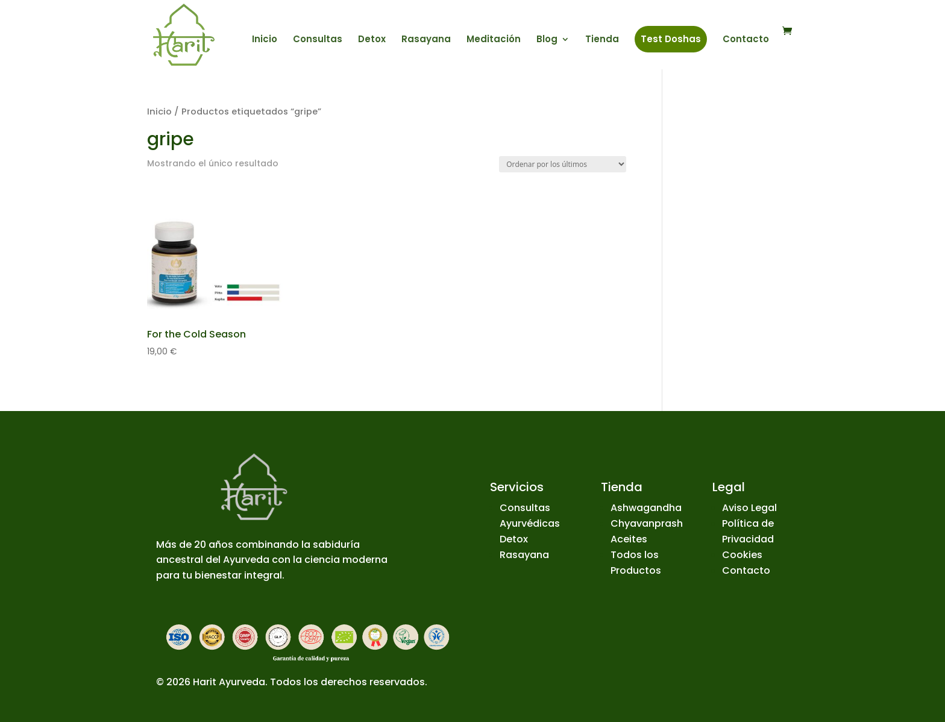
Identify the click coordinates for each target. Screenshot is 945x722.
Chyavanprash (647, 523)
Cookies (742, 555)
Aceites (629, 539)
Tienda (602, 40)
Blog (546, 40)
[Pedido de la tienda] (562, 164)
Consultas (317, 40)
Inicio (264, 40)
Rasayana (426, 40)
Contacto (746, 40)
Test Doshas (671, 39)
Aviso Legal (749, 508)
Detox (372, 40)
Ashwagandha (646, 508)
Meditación (493, 40)
